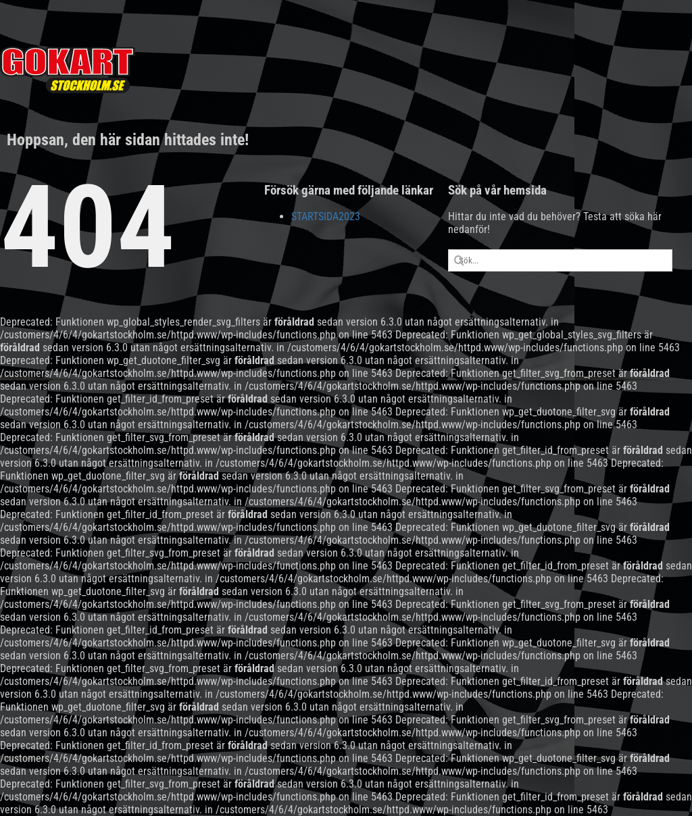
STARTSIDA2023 (325, 216)
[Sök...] (560, 260)
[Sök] (459, 260)
